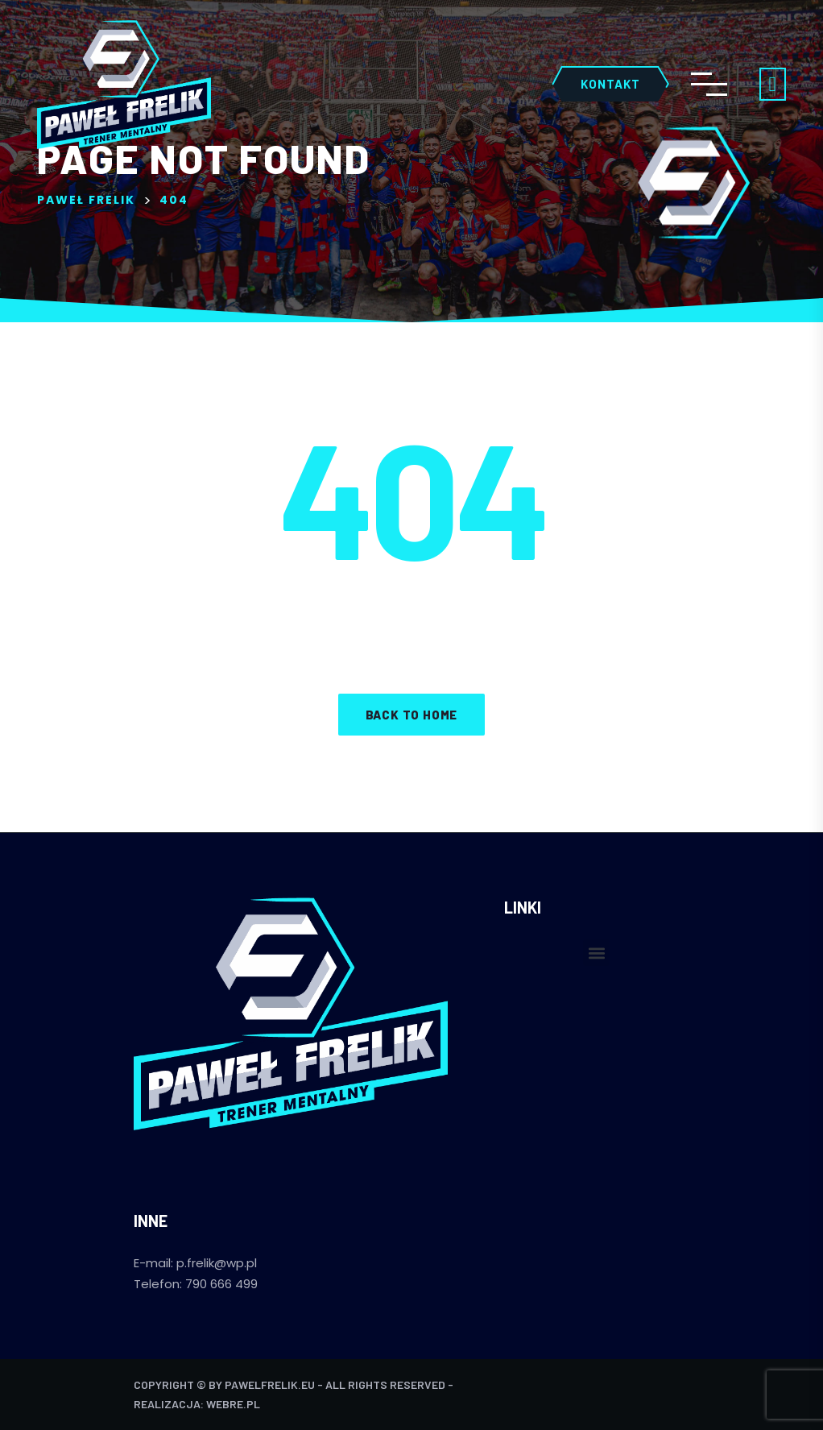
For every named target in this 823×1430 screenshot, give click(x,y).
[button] (596, 952)
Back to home (412, 714)
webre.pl (233, 1404)
